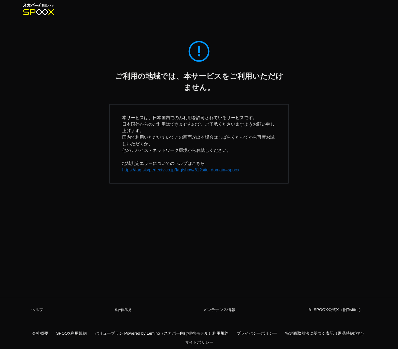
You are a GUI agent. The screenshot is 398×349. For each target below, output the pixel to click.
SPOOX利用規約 (71, 333)
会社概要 (40, 333)
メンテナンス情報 (219, 309)
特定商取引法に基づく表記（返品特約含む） (325, 333)
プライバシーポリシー (257, 333)
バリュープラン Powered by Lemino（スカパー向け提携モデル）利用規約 (162, 333)
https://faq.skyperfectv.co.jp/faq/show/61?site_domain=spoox (180, 169)
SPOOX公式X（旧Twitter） (338, 309)
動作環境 (123, 309)
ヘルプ (37, 309)
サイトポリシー (199, 342)
